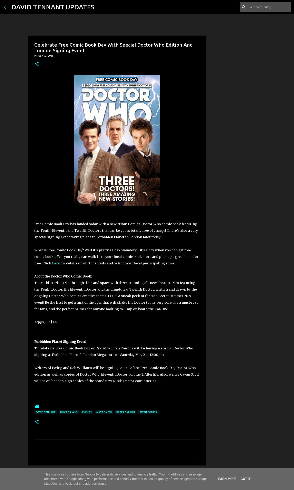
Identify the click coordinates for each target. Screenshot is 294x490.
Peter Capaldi (125, 412)
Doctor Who (69, 412)
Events (87, 412)
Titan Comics (148, 412)
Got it (246, 479)
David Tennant (46, 412)
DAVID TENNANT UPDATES (52, 7)
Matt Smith (104, 412)
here (56, 263)
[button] (36, 64)
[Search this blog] (269, 7)
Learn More (226, 479)
